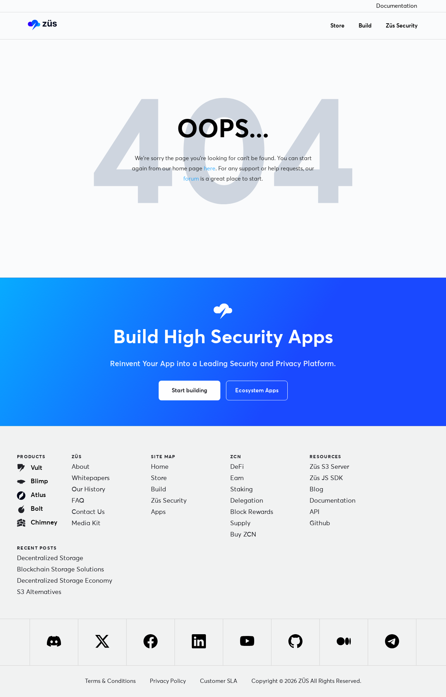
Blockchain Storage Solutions (60, 569)
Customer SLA (218, 681)
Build (365, 26)
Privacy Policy (168, 681)
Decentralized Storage (50, 558)
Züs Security (402, 26)
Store (337, 26)
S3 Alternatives (39, 592)
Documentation (396, 6)
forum (191, 178)
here (210, 168)
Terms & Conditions (110, 681)
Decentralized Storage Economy (64, 581)
